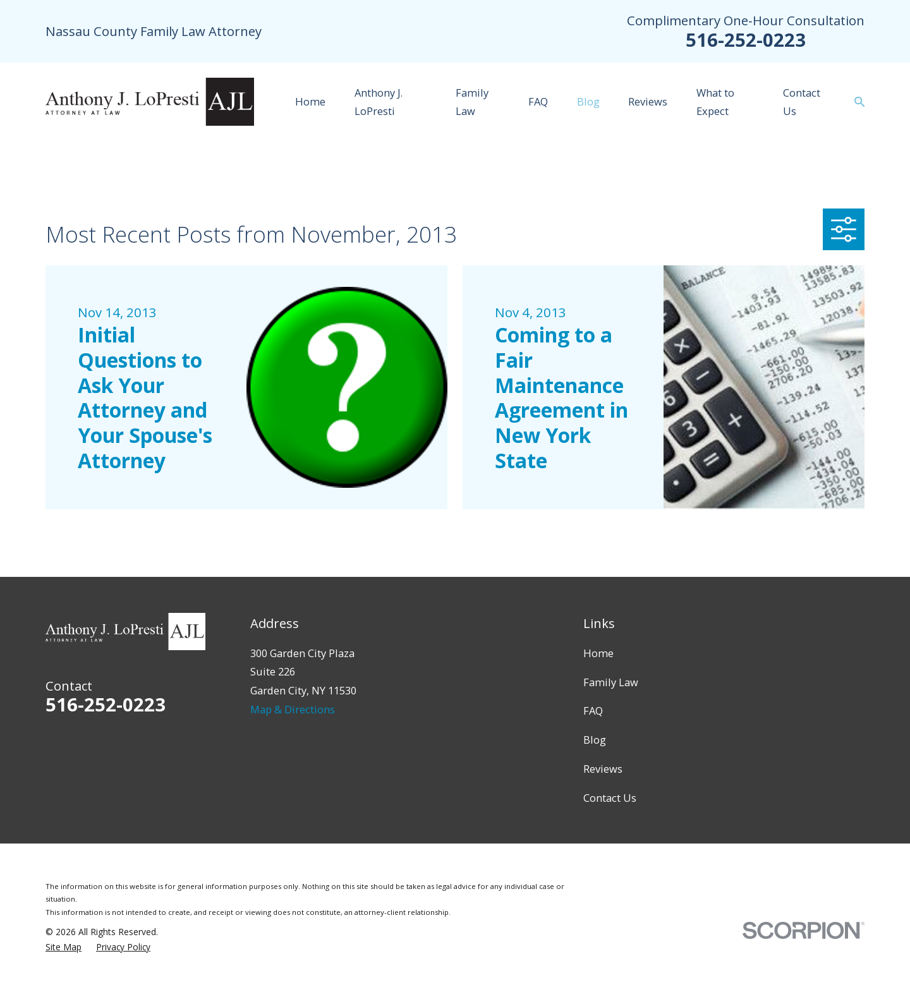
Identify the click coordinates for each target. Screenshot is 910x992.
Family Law (610, 682)
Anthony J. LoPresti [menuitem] (379, 102)
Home (598, 653)
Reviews (602, 768)
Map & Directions (292, 709)
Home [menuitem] (310, 101)
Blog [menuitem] (588, 101)
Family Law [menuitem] (472, 102)
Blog (594, 739)
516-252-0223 (746, 39)
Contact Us (609, 797)
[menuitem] (64, 947)
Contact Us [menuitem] (801, 102)
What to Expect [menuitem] (715, 102)
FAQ (593, 710)
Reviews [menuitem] (647, 101)
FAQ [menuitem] (538, 101)
